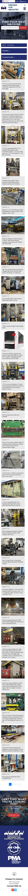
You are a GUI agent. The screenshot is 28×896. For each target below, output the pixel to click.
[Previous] (7, 784)
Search (23, 28)
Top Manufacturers (8, 57)
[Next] (20, 784)
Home (3, 45)
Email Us (23, 1)
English (6, 1)
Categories (6, 51)
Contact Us (14, 815)
